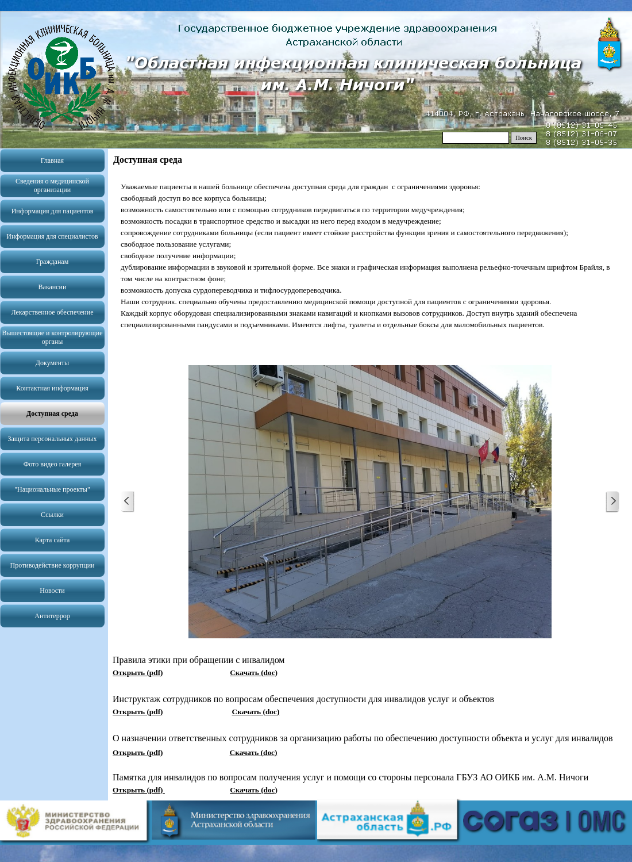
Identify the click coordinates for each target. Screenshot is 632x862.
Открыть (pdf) (138, 672)
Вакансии (52, 287)
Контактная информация (52, 388)
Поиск (523, 138)
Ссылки (52, 515)
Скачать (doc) (254, 672)
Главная (52, 160)
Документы (52, 363)
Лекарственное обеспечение (52, 312)
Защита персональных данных (52, 439)
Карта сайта (52, 540)
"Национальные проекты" (52, 489)
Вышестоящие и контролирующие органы (52, 337)
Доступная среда (52, 413)
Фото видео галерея (52, 464)
